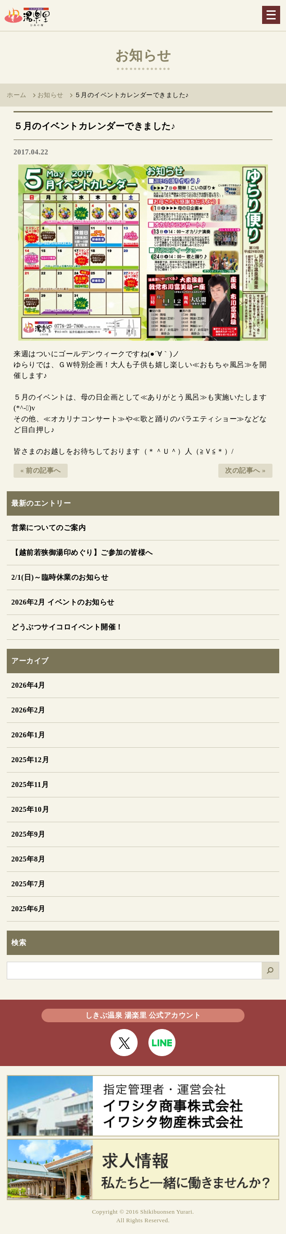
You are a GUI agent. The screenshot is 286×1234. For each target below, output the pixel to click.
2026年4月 (28, 685)
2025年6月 (28, 909)
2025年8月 (28, 859)
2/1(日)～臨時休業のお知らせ (59, 577)
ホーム (17, 95)
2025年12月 (30, 760)
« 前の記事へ (40, 470)
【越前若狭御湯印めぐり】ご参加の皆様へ (82, 552)
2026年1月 (28, 735)
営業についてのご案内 (48, 527)
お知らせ (50, 95)
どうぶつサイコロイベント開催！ (67, 627)
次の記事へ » (245, 470)
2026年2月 (28, 710)
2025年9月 (28, 834)
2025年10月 (30, 809)
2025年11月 (30, 784)
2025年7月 (28, 884)
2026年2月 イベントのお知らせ (63, 602)
